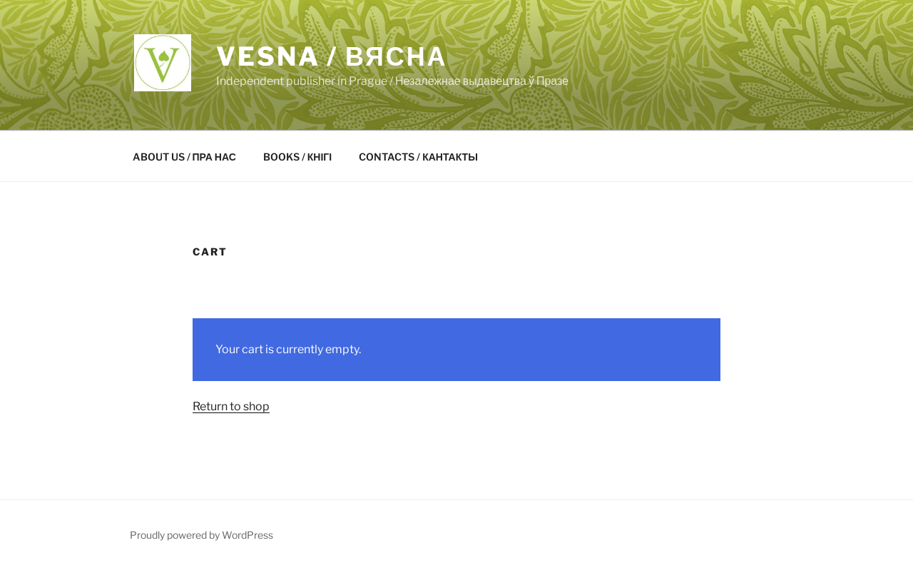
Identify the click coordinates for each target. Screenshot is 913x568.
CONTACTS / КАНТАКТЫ (418, 157)
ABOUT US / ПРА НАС (184, 157)
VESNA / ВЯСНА (331, 56)
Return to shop (231, 406)
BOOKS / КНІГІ (297, 157)
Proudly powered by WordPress (201, 535)
